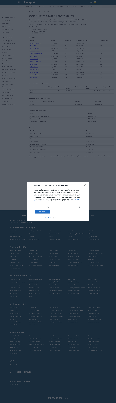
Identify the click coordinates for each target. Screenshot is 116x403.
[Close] (85, 185)
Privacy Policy (67, 218)
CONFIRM (42, 212)
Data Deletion (48, 218)
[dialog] (58, 201)
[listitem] (58, 207)
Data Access (58, 218)
